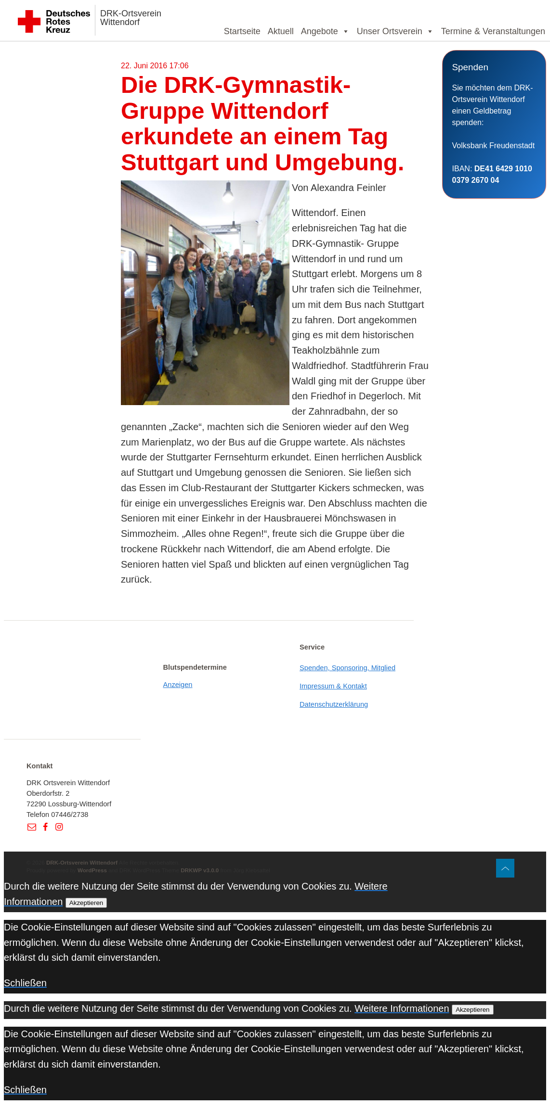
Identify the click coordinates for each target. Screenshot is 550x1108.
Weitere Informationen (401, 1008)
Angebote (325, 31)
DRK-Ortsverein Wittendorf (130, 17)
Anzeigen (178, 684)
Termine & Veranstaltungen (493, 31)
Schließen (25, 983)
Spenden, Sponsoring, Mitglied (347, 668)
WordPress (92, 870)
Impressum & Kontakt (333, 686)
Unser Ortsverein (395, 31)
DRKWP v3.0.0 (200, 870)
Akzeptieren (86, 902)
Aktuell (281, 31)
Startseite (242, 31)
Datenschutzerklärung (334, 704)
